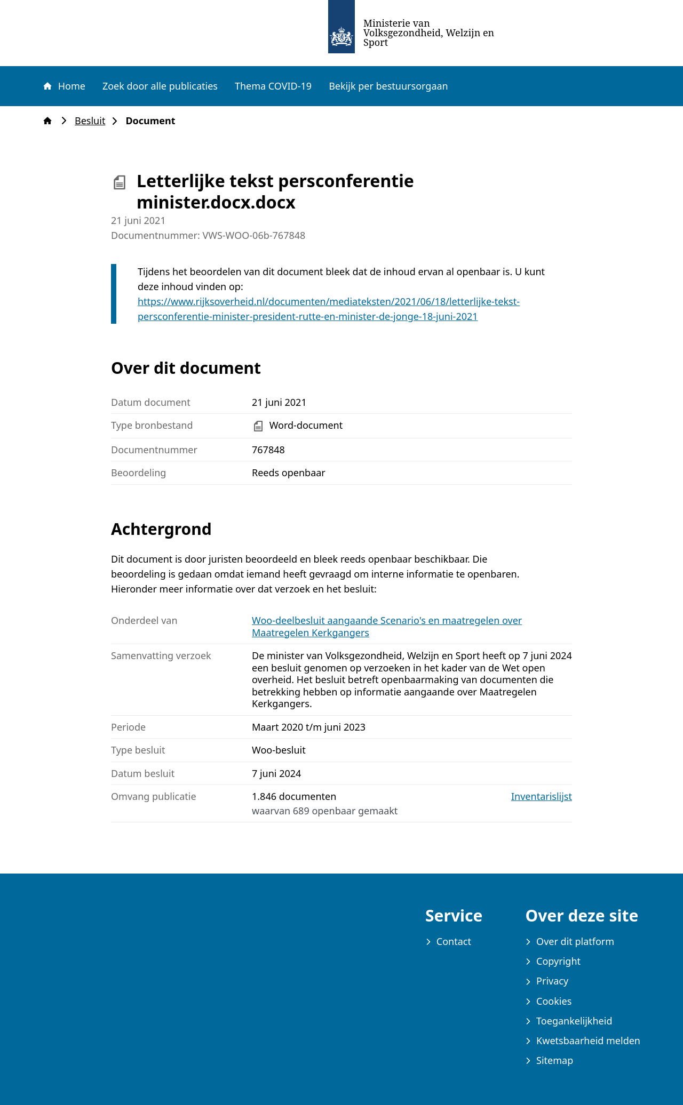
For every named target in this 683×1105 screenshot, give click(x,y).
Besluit (93, 120)
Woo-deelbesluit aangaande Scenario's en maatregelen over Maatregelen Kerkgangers (387, 626)
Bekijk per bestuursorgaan (388, 85)
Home (63, 85)
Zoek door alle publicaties (160, 85)
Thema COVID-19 (273, 85)
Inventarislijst (541, 796)
